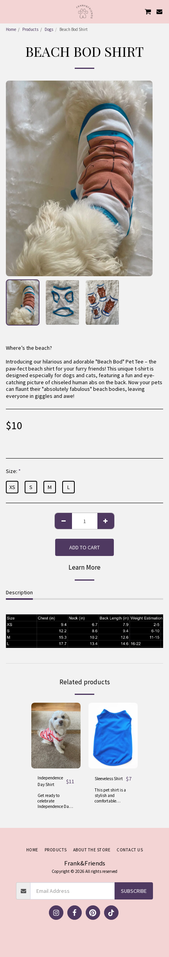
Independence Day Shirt (50, 781)
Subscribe (134, 890)
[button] (8, 11)
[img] (56, 735)
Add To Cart (84, 547)
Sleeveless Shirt (109, 778)
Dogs (49, 29)
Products (30, 29)
